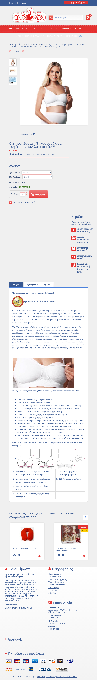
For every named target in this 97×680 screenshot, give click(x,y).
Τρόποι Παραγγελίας (57, 579)
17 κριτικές (29, 154)
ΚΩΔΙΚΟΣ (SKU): (15, 182)
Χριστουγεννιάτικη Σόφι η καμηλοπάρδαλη (66, 549)
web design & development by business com (57, 676)
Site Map (52, 593)
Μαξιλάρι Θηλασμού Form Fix (24, 548)
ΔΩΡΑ (59, 36)
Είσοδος (12, 3)
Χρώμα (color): (14, 173)
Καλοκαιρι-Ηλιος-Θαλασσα (28, 36)
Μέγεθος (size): (15, 177)
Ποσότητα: (15, 194)
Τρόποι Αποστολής (56, 584)
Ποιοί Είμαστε (54, 574)
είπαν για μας (27, 607)
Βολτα (43, 28)
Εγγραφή (22, 3)
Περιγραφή (16, 285)
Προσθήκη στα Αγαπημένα (23, 202)
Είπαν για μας (54, 576)
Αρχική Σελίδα (16, 44)
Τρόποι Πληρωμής (56, 582)
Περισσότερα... (11, 604)
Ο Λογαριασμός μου (76, 2)
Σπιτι (33, 28)
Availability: (13, 187)
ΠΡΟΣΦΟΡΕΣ (74, 36)
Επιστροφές (53, 587)
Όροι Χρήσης (54, 590)
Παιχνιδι (77, 28)
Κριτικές (47, 285)
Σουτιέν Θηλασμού (63, 44)
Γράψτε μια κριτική (45, 154)
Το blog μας (53, 628)
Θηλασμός (46, 44)
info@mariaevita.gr (57, 623)
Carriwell (13, 150)
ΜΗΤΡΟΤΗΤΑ (21, 28)
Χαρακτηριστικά (32, 285)
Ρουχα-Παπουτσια (60, 28)
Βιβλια (49, 36)
